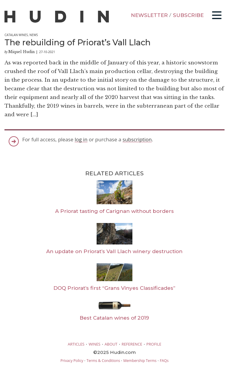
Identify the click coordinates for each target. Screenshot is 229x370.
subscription (137, 139)
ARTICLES (76, 344)
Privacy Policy (72, 360)
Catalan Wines (16, 35)
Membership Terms (139, 360)
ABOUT (111, 344)
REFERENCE (132, 344)
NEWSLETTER (149, 15)
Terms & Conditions (103, 360)
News (34, 35)
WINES (94, 344)
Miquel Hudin (21, 51)
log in (81, 139)
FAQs (164, 360)
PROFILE (153, 344)
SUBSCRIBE (188, 15)
